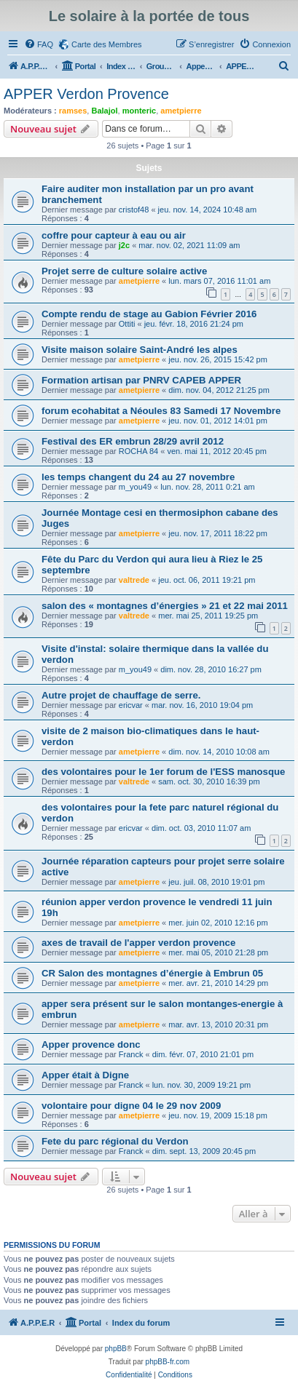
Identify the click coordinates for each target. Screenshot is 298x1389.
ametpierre (180, 110)
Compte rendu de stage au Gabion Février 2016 (149, 314)
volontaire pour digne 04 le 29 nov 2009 (131, 1105)
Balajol (104, 110)
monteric (139, 110)
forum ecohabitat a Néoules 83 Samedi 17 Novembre (161, 410)
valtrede (134, 580)
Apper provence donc (91, 1044)
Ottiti (127, 323)
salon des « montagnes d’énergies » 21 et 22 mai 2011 (165, 605)
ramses (73, 110)
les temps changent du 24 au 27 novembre (138, 476)
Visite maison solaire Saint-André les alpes (140, 349)
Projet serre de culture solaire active (124, 271)
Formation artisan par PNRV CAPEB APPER (141, 380)
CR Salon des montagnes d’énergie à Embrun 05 (152, 973)
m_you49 (135, 486)
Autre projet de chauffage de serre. (121, 695)
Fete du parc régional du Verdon (115, 1141)
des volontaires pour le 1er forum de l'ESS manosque (163, 771)
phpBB (116, 1349)
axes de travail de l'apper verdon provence (138, 942)
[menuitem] (38, 44)
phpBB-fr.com (168, 1362)
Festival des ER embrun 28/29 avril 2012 (133, 441)
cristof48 (134, 209)
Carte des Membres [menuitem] (106, 44)
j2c (124, 245)
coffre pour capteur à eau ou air (114, 235)
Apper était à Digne (85, 1075)
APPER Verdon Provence (86, 94)
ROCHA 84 (138, 451)
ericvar (131, 705)
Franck (131, 1054)
